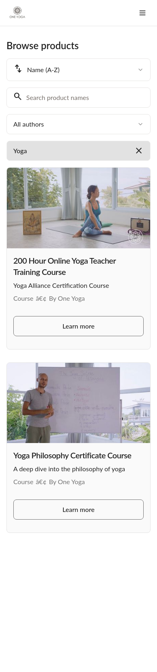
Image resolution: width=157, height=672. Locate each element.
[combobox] (78, 69)
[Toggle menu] (142, 13)
